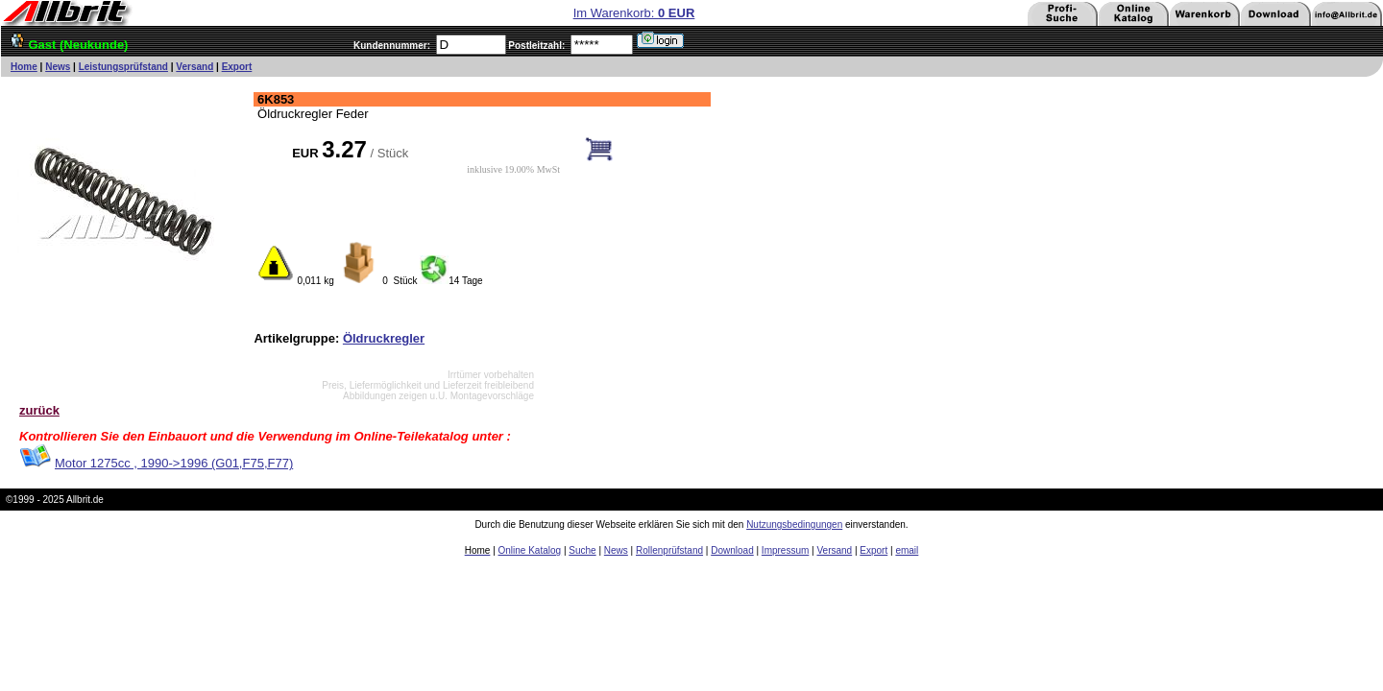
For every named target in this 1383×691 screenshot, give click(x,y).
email (906, 550)
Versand (194, 66)
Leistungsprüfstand (123, 66)
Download (732, 550)
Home (24, 66)
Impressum (785, 550)
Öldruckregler (384, 338)
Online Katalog (530, 550)
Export (237, 66)
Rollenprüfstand (669, 550)
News (57, 66)
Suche (582, 550)
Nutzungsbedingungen (794, 524)
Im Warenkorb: (634, 13)
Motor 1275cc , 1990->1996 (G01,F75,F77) (174, 463)
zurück (39, 410)
